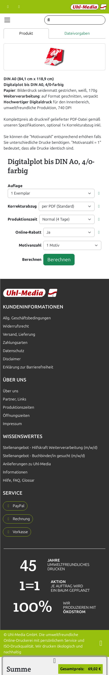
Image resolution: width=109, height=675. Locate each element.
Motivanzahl (30, 245)
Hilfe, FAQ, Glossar (18, 480)
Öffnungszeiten (16, 415)
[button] (98, 193)
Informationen (15, 472)
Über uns (10, 391)
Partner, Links (14, 399)
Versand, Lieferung (19, 334)
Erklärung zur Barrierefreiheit (28, 367)
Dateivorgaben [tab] (77, 33)
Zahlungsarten (15, 342)
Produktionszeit (22, 219)
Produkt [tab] (26, 33)
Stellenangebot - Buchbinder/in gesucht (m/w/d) (44, 455)
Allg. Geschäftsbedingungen (27, 318)
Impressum (12, 423)
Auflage (15, 185)
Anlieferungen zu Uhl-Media (27, 464)
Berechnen (31, 259)
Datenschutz (13, 350)
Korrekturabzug (22, 206)
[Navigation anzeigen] (7, 20)
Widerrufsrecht (16, 326)
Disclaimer (12, 359)
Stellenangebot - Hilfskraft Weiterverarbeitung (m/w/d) (50, 447)
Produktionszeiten (18, 407)
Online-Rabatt (28, 232)
